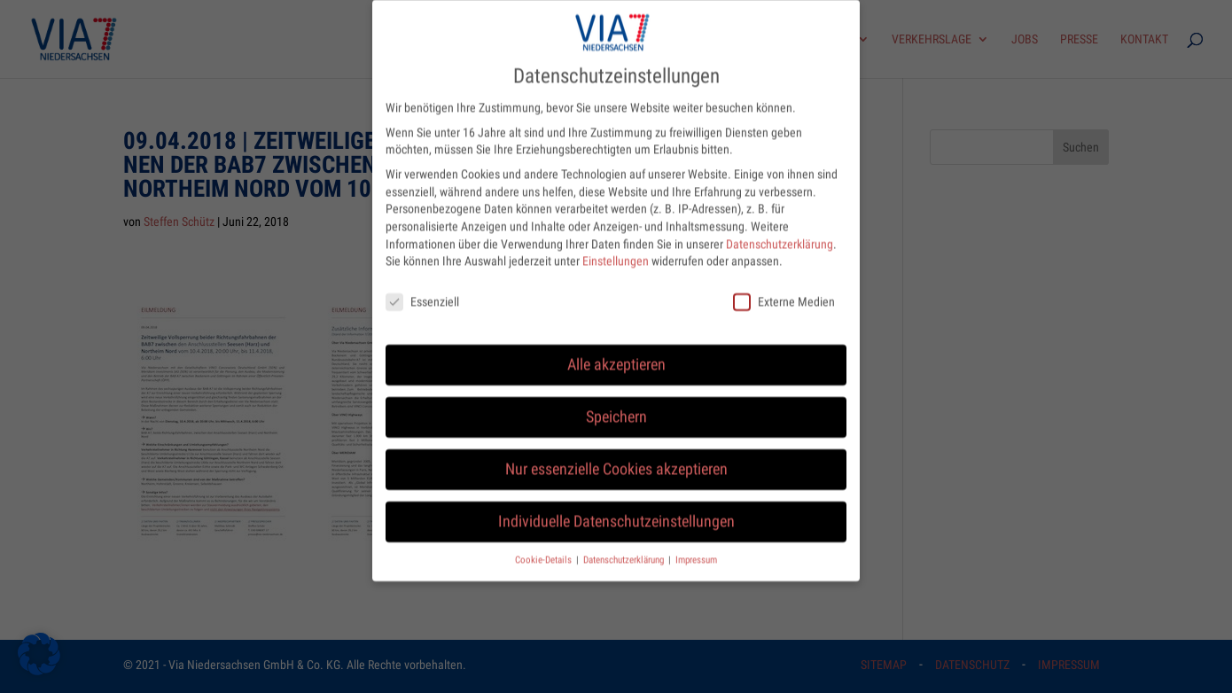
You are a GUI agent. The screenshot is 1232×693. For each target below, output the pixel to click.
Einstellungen (615, 246)
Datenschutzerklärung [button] (625, 545)
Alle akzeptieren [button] (616, 350)
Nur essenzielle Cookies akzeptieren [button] (616, 454)
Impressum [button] (696, 545)
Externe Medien (784, 287)
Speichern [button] (616, 402)
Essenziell (422, 287)
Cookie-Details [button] (544, 545)
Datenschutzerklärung (779, 229)
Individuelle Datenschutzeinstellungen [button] (616, 507)
